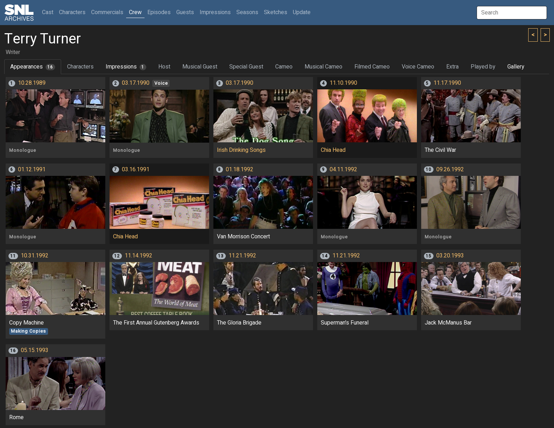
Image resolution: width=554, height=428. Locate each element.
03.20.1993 (450, 255)
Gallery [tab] (515, 67)
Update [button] (302, 12)
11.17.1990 (447, 83)
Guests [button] (185, 12)
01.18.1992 (239, 169)
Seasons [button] (247, 12)
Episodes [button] (159, 12)
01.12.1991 (32, 169)
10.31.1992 (34, 255)
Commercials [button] (107, 12)
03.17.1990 (135, 83)
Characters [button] (72, 12)
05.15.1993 (34, 350)
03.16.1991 (135, 169)
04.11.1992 (343, 169)
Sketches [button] (275, 12)
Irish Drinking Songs (241, 150)
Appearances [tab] (32, 67)
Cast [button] (49, 12)
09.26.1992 (450, 169)
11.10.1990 (343, 83)
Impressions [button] (215, 12)
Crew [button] (135, 12)
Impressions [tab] (126, 67)
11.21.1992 (242, 255)
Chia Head (333, 150)
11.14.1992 (138, 255)
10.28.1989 (32, 83)
